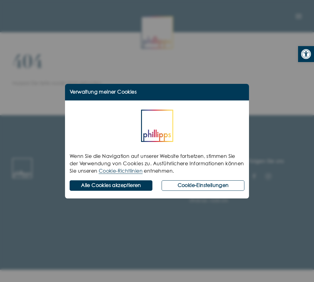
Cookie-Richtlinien (121, 171)
